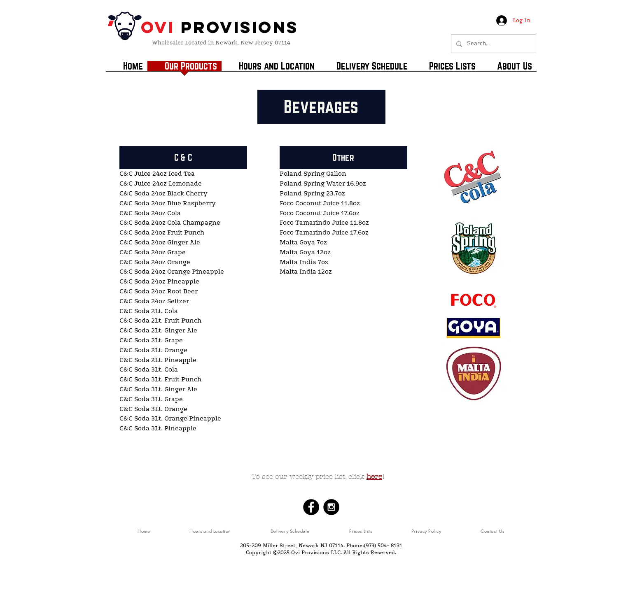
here (374, 476)
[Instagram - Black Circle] (331, 507)
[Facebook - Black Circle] (311, 507)
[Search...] (492, 44)
